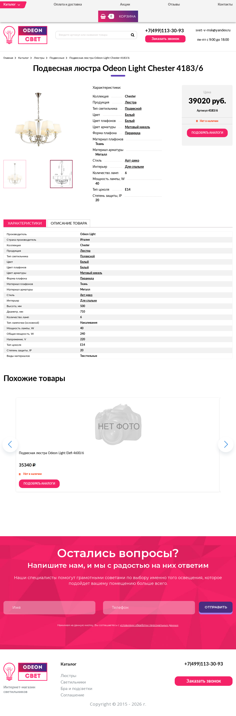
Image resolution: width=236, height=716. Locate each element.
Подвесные (57, 57)
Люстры (39, 57)
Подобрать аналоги (207, 132)
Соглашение (72, 695)
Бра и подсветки (76, 689)
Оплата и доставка (68, 4)
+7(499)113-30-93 (164, 31)
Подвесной (133, 108)
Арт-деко (132, 160)
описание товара (69, 223)
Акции (125, 4)
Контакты (225, 4)
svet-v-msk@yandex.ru (213, 30)
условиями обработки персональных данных (149, 625)
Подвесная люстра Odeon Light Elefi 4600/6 (51, 453)
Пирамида (132, 133)
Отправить (216, 607)
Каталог (23, 57)
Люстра (130, 102)
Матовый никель (137, 127)
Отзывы (174, 4)
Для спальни (134, 167)
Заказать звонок (165, 39)
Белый (130, 115)
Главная (8, 57)
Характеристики (25, 223)
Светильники (73, 682)
